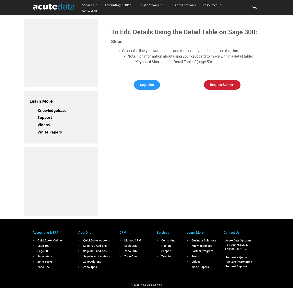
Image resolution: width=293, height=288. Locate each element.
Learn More (41, 101)
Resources (213, 5)
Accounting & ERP (46, 233)
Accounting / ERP (119, 5)
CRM (122, 233)
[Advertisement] (60, 52)
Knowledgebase (52, 110)
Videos (44, 124)
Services (89, 5)
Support (45, 117)
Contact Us (90, 10)
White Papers (50, 132)
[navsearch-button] (254, 7)
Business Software (185, 5)
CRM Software (152, 5)
